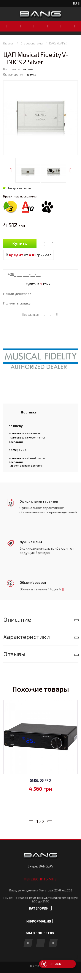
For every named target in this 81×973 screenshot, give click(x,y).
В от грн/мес (28, 254)
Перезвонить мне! (40, 878)
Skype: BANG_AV (40, 865)
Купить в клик (37, 284)
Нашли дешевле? (17, 294)
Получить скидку (17, 303)
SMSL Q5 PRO (40, 779)
